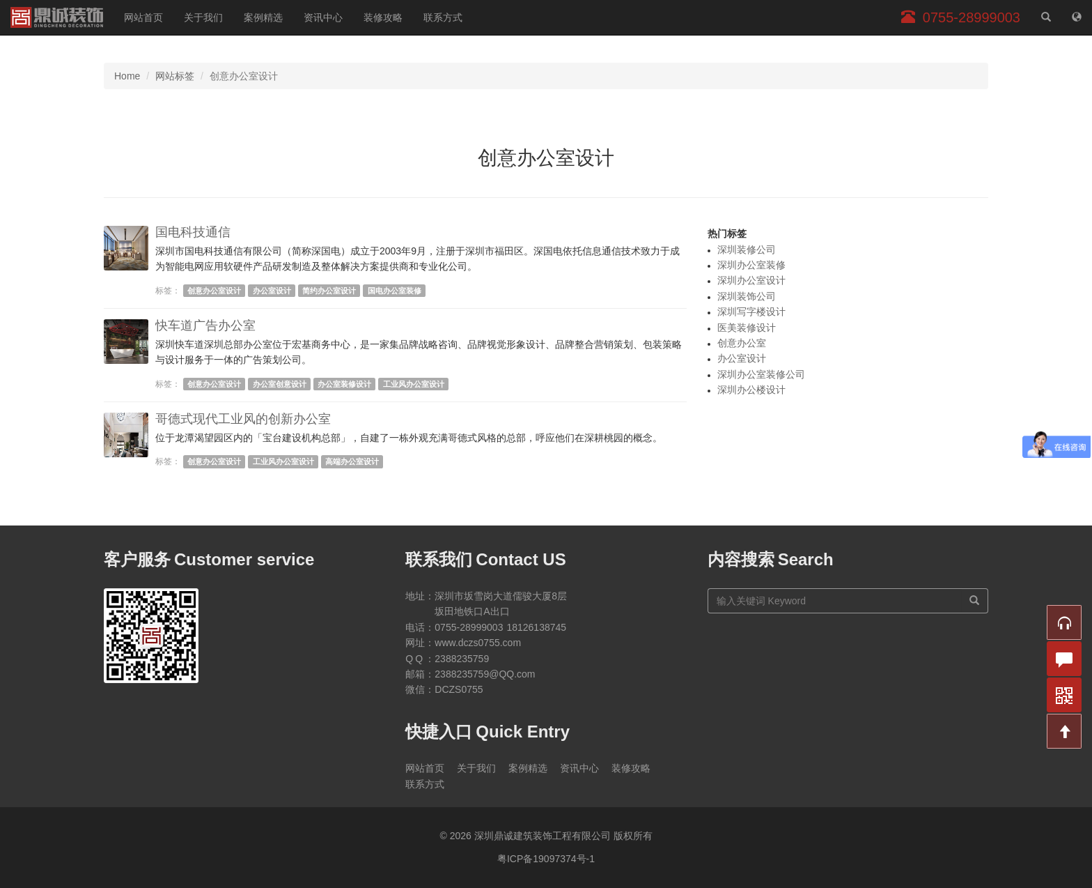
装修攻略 (383, 17)
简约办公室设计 (329, 290)
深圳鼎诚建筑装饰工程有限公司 (57, 17)
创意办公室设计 (214, 290)
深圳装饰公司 (746, 296)
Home (127, 76)
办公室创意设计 (279, 384)
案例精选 (263, 17)
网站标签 (174, 76)
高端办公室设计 (352, 461)
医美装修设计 (746, 327)
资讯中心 (323, 17)
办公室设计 (272, 290)
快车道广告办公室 (205, 325)
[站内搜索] (1046, 17)
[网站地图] (1076, 17)
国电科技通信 (193, 232)
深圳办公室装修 (751, 264)
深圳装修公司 (746, 249)
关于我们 (203, 17)
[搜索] (974, 600)
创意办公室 (741, 343)
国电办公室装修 (394, 290)
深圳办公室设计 (751, 280)
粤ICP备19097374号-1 (546, 858)
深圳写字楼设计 (751, 311)
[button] (1064, 622)
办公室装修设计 (344, 384)
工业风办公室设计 (413, 384)
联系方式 (442, 17)
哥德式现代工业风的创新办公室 (243, 419)
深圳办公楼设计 (751, 389)
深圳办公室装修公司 (761, 374)
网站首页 (143, 17)
